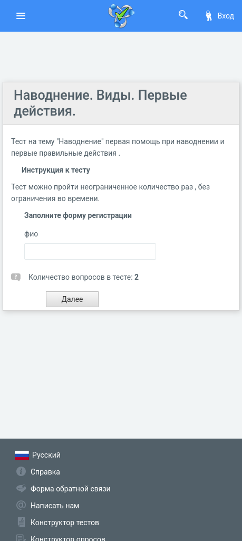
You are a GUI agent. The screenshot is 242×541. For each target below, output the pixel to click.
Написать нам (55, 505)
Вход (219, 16)
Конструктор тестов (65, 522)
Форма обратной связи (71, 489)
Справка (45, 472)
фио (31, 234)
